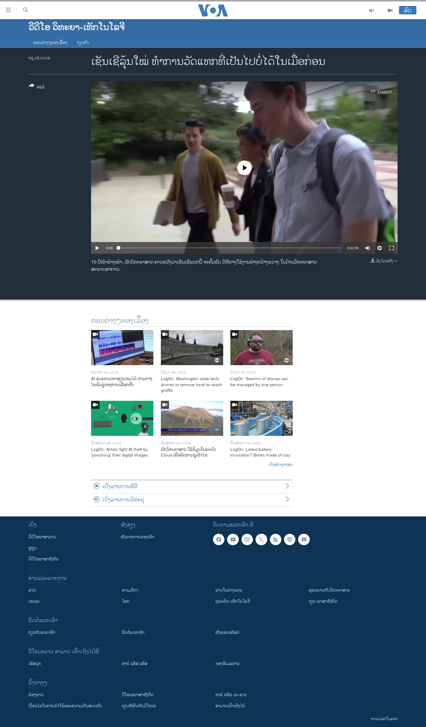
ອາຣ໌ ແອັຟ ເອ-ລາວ (231, 695)
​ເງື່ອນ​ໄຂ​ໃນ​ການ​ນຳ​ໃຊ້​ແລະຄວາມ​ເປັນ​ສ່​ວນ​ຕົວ (65, 706)
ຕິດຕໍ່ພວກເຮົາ (133, 632)
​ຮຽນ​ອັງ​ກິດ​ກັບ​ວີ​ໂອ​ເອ (139, 706)
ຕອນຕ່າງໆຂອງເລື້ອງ (50, 42)
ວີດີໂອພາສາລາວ (42, 537)
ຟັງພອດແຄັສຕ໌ (227, 632)
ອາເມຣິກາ (130, 590)
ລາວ (32, 590)
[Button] (37, 87)
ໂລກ (125, 601)
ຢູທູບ (32, 548)
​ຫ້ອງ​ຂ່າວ (36, 695)
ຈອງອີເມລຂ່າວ (227, 664)
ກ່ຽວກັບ (83, 42)
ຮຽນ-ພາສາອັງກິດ (323, 601)
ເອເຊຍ (34, 601)
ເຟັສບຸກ (34, 664)
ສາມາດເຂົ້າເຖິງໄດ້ (230, 706)
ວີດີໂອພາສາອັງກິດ (43, 559)
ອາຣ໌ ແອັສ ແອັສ (134, 664)
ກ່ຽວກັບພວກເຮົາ (41, 632)
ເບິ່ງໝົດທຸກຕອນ (281, 465)
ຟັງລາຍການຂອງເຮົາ (137, 537)
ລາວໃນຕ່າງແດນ (228, 590)
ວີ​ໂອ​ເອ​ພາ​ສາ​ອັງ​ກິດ (138, 695)
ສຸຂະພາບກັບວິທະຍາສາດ (329, 590)
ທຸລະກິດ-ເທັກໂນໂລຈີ (232, 601)
